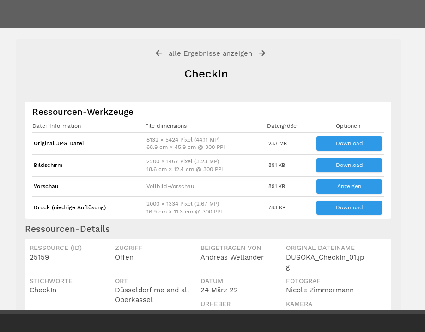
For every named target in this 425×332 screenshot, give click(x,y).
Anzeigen (349, 186)
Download (349, 143)
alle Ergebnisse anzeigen (210, 53)
